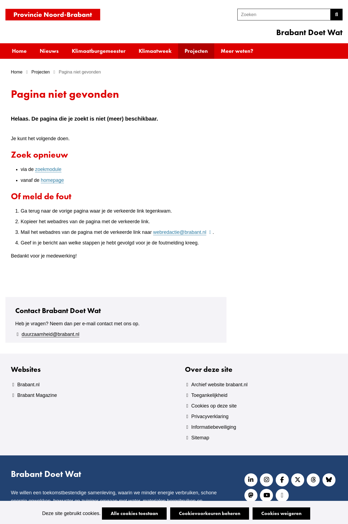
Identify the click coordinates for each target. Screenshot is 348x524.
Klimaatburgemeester (99, 50)
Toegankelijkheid (209, 395)
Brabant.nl (28, 384)
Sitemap (200, 437)
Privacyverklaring (209, 416)
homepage (52, 180)
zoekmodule (48, 169)
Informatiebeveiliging (213, 427)
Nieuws (49, 50)
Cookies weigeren (281, 513)
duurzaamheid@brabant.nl (50, 334)
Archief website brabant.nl (219, 384)
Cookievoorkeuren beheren (209, 513)
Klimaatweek (155, 50)
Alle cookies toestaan (134, 513)
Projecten (196, 50)
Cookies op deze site (214, 406)
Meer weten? (237, 50)
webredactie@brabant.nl (183, 232)
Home (19, 50)
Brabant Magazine (37, 395)
